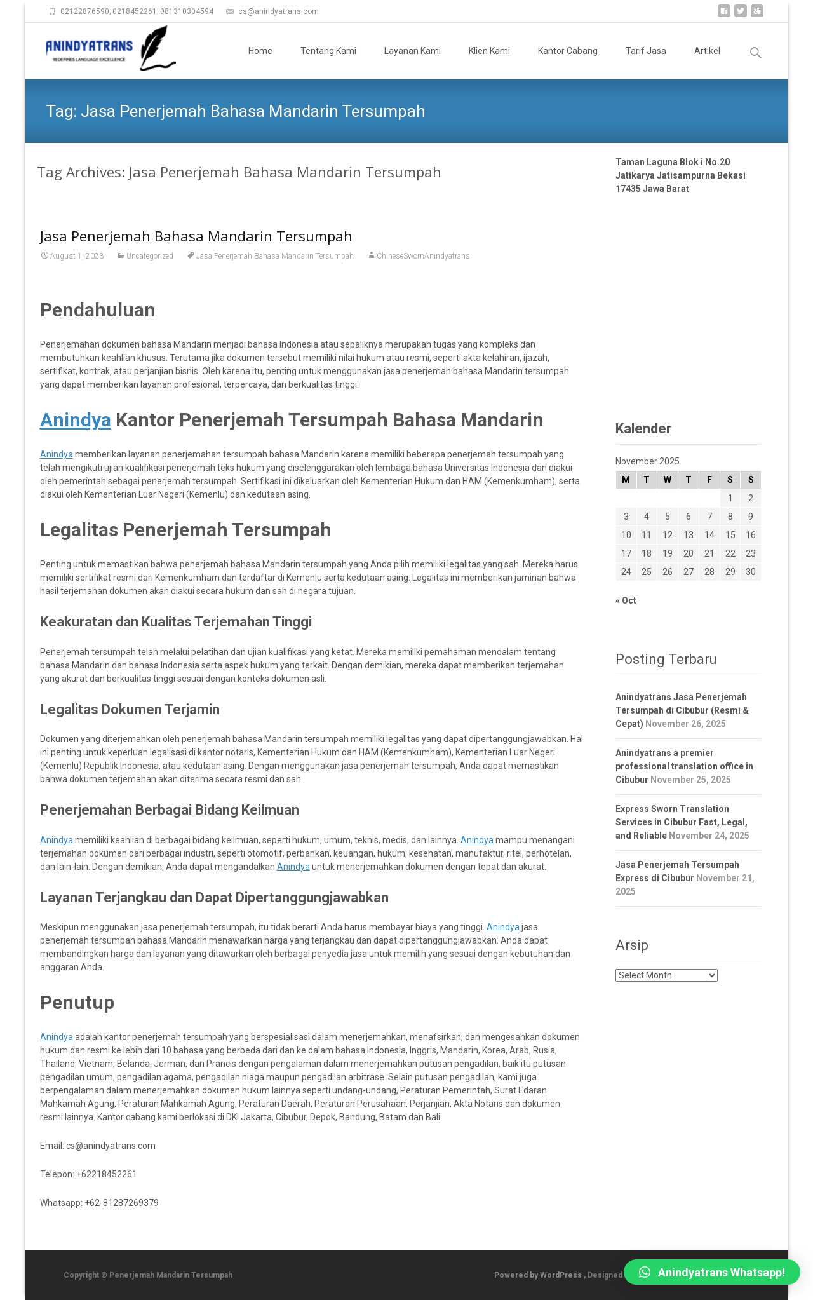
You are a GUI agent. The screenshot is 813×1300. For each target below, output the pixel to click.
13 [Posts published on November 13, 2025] (688, 535)
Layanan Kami (412, 62)
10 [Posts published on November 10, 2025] (626, 535)
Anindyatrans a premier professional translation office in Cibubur (684, 766)
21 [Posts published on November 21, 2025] (709, 553)
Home (260, 62)
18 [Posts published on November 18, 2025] (647, 553)
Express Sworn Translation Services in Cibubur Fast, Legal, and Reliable (681, 822)
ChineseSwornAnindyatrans (423, 256)
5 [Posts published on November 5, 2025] (667, 516)
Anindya (56, 454)
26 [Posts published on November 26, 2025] (667, 572)
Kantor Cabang (568, 62)
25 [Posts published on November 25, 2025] (647, 572)
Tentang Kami (328, 62)
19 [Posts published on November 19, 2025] (667, 553)
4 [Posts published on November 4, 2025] (646, 516)
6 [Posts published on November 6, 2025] (688, 516)
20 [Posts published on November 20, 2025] (688, 553)
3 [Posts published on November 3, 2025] (626, 516)
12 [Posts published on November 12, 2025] (667, 535)
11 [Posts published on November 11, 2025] (647, 535)
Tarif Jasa (646, 62)
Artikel (707, 62)
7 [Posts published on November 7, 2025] (709, 516)
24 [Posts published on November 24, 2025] (626, 572)
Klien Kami (489, 62)
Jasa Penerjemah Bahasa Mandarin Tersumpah (196, 235)
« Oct (625, 600)
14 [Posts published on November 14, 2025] (709, 535)
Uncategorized (149, 256)
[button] (712, 1272)
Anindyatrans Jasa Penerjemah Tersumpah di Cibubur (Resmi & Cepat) (682, 710)
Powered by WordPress (539, 1275)
